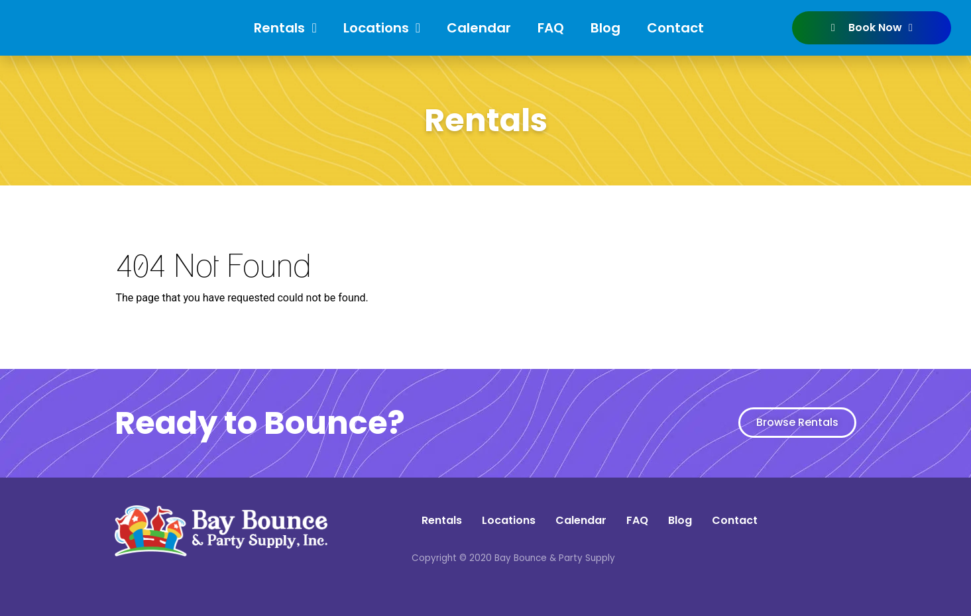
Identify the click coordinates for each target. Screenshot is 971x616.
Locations (381, 28)
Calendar (479, 28)
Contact (675, 28)
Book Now (872, 28)
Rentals (285, 28)
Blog (605, 28)
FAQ (551, 28)
